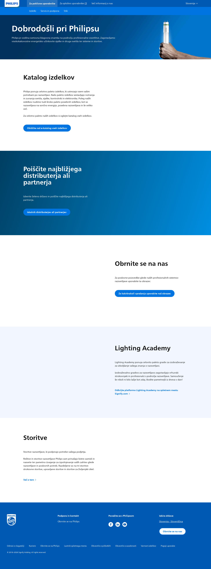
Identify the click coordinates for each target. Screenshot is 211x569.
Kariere (32, 546)
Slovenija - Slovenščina (171, 521)
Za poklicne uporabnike (42, 3)
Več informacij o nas (102, 3)
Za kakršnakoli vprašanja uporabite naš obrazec (145, 293)
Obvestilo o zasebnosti (125, 546)
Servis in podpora (50, 11)
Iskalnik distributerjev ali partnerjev (46, 212)
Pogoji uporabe (168, 546)
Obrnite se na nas (172, 531)
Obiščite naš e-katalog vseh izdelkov (47, 128)
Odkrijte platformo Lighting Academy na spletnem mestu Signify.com (146, 391)
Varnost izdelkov (148, 546)
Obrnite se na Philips (68, 521)
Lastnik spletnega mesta (75, 546)
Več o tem (30, 479)
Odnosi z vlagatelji (15, 546)
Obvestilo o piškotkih (101, 546)
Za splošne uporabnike (73, 3)
